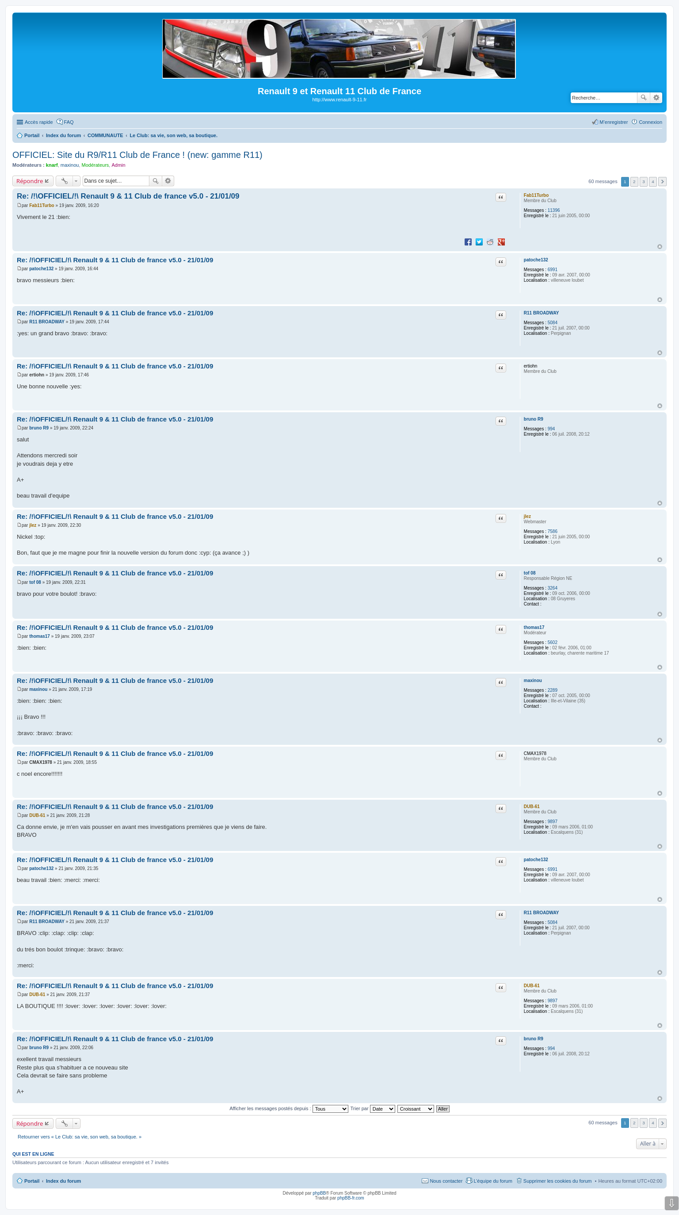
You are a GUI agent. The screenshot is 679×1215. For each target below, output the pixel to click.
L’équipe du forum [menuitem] (492, 1181)
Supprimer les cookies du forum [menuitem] (557, 1181)
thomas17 (534, 627)
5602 (552, 642)
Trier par (373, 1108)
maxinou (70, 165)
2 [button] (634, 181)
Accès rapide (39, 122)
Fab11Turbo (536, 195)
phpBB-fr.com (350, 1198)
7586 (552, 531)
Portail (31, 135)
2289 (552, 690)
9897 (552, 821)
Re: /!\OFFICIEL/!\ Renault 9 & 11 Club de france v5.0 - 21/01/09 (128, 196)
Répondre (29, 181)
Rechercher (643, 97)
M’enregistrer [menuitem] (613, 122)
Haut (659, 246)
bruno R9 (533, 419)
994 (551, 428)
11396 (554, 210)
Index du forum (63, 1181)
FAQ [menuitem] (69, 122)
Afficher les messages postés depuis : (288, 1108)
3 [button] (643, 181)
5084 (552, 322)
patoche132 (536, 259)
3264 (552, 588)
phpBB (319, 1193)
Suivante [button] (662, 181)
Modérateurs (95, 165)
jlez (527, 516)
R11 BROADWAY (541, 312)
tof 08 (530, 573)
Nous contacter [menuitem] (446, 1181)
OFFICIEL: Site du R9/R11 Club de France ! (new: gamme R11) (137, 155)
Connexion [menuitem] (650, 122)
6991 (552, 269)
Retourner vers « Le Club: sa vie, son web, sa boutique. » (79, 1136)
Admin (118, 165)
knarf (52, 165)
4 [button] (653, 181)
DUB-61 (532, 806)
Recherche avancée (656, 97)
